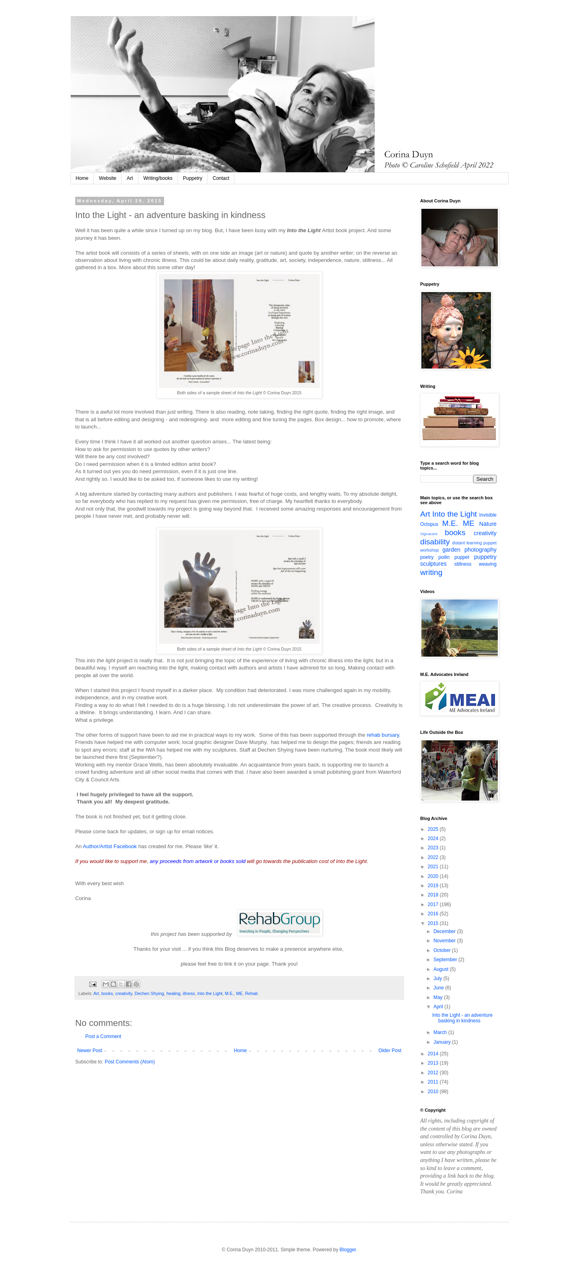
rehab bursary (383, 735)
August (441, 969)
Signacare (428, 533)
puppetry (485, 557)
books (107, 993)
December (445, 931)
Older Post (389, 1050)
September (445, 959)
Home (82, 178)
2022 (434, 857)
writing (431, 572)
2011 (434, 1082)
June (439, 988)
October (442, 950)
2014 (434, 1054)
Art (130, 178)
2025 (434, 829)
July (438, 978)
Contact (221, 178)
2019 (434, 885)
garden (451, 549)
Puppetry (192, 178)
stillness (463, 564)
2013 (434, 1063)
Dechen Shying (149, 993)
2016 (434, 914)
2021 (434, 866)
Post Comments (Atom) (130, 1062)
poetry (426, 557)
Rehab (251, 993)
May (438, 997)
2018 (434, 895)
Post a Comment (103, 1036)
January (442, 1042)
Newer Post (89, 1050)
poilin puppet (453, 557)
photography (480, 549)
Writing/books (158, 178)
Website (107, 178)
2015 (434, 923)
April (438, 1006)
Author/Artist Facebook (110, 846)
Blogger (347, 1250)
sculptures (433, 563)
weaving (488, 564)
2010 (434, 1091)
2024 (434, 838)
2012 (434, 1072)
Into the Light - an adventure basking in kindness (462, 1018)
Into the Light (209, 993)
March (440, 1032)
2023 (434, 848)
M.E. (229, 993)
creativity (123, 993)
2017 (434, 904)
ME (239, 993)
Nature (488, 524)
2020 (434, 876)
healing (173, 993)
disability (435, 542)
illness (189, 993)
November (445, 941)
